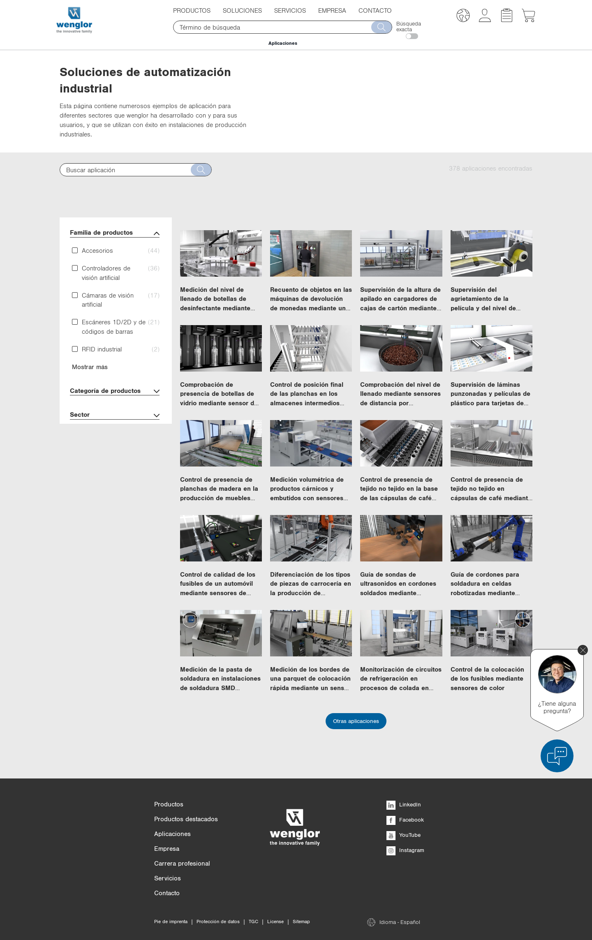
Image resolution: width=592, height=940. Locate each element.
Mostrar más (90, 366)
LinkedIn (403, 804)
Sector (115, 415)
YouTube (403, 835)
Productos (191, 10)
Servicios (290, 10)
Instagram (405, 850)
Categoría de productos (115, 391)
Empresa (332, 10)
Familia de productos (115, 233)
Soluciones (242, 10)
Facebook (405, 819)
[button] (463, 17)
